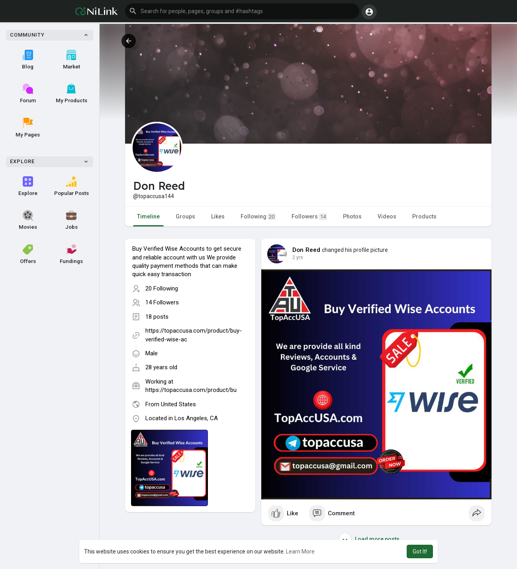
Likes (218, 216)
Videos (387, 216)
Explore (27, 186)
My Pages (28, 128)
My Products (71, 93)
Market (71, 60)
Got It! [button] (420, 551)
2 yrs (297, 257)
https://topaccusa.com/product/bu (191, 390)
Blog (27, 60)
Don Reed (306, 249)
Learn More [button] (300, 551)
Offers (28, 254)
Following (258, 216)
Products (424, 216)
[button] (242, 11)
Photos (352, 216)
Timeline (148, 216)
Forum (28, 93)
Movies (28, 220)
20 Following (161, 288)
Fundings (71, 254)
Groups (185, 216)
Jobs (71, 220)
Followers (309, 216)
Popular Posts (71, 186)
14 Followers (162, 302)
